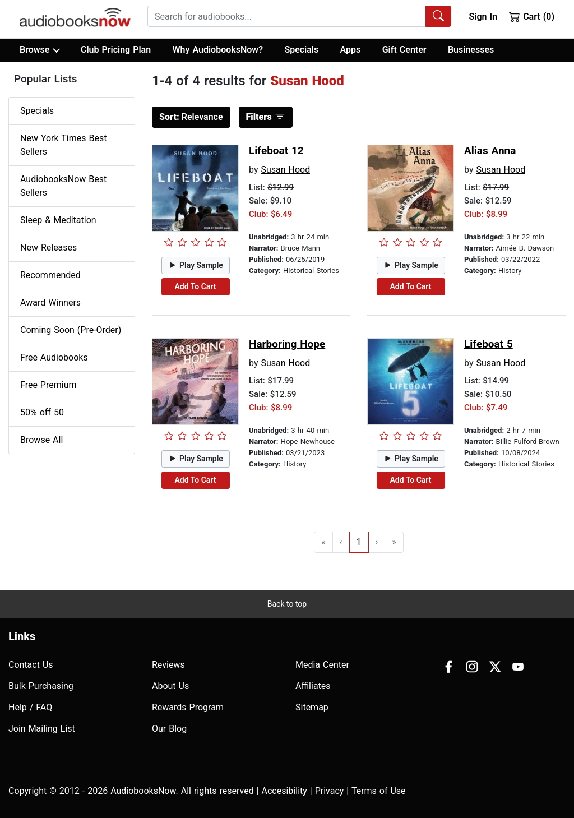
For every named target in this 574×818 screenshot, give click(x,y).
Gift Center (404, 49)
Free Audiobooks (54, 357)
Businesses (471, 49)
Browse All (41, 440)
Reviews (168, 664)
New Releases (48, 247)
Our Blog (169, 728)
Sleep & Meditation (58, 220)
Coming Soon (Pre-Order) (70, 330)
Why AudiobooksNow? (218, 49)
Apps (350, 49)
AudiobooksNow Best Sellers (63, 186)
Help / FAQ (30, 707)
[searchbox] (286, 16)
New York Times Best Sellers (63, 145)
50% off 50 (42, 412)
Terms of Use (378, 790)
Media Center (322, 664)
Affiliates (313, 686)
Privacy (329, 790)
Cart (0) (531, 16)
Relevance (191, 117)
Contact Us (30, 664)
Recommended (50, 275)
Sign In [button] (483, 16)
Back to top (287, 603)
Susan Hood (285, 169)
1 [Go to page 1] (359, 542)
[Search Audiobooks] (438, 16)
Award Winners (50, 302)
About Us (170, 686)
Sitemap (311, 707)
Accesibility (284, 790)
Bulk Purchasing (40, 686)
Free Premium (48, 385)
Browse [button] (39, 50)
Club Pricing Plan (116, 49)
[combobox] (299, 16)
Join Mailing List (41, 728)
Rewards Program (188, 707)
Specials (301, 49)
